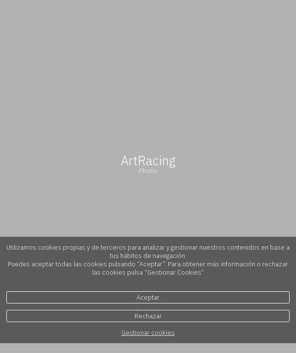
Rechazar (148, 316)
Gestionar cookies (148, 332)
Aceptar (148, 297)
